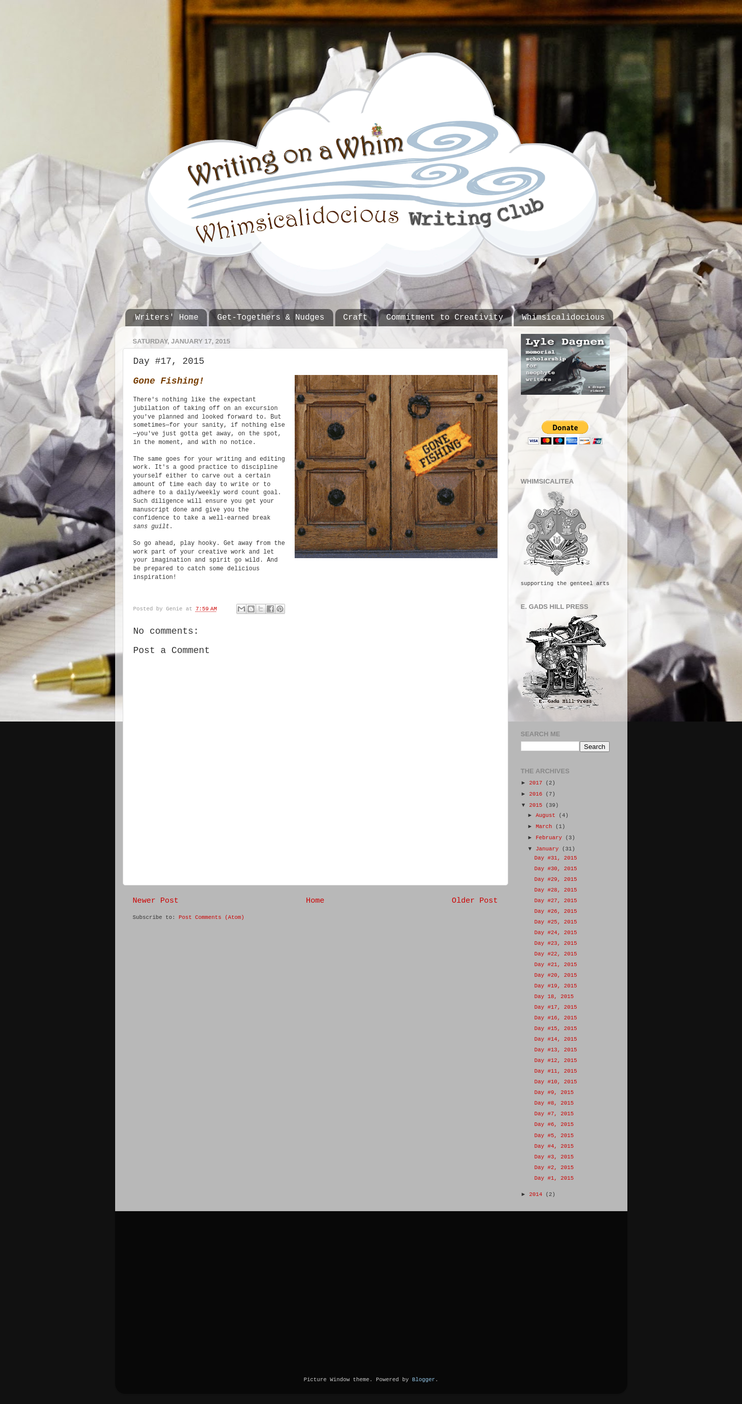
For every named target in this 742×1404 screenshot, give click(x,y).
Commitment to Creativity (444, 317)
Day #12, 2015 (555, 1060)
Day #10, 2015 (555, 1082)
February (550, 838)
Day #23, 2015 (555, 943)
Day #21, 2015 (555, 965)
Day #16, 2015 (555, 1018)
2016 (537, 794)
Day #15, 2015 (555, 1028)
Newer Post (156, 900)
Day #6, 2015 (554, 1124)
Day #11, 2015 (555, 1071)
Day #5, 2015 (554, 1136)
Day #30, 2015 (555, 869)
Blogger (423, 1380)
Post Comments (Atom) (211, 917)
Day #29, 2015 (555, 879)
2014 (537, 1194)
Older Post (475, 900)
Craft (355, 317)
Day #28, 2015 (555, 890)
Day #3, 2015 (554, 1157)
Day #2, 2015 (554, 1168)
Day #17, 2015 (555, 1007)
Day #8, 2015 (554, 1103)
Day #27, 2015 (555, 901)
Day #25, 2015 (555, 922)
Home (315, 900)
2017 (537, 783)
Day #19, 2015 (555, 986)
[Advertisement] (209, 1279)
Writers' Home (167, 317)
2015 (537, 805)
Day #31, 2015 (555, 858)
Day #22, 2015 (555, 954)
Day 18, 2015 (554, 997)
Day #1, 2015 (554, 1178)
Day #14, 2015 (555, 1039)
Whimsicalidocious (563, 317)
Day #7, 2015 (554, 1114)
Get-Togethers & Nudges (270, 317)
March (545, 827)
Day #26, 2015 (555, 911)
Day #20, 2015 (555, 975)
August (547, 815)
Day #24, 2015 (555, 933)
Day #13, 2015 (555, 1050)
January (549, 849)
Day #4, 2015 (554, 1146)
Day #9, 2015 (554, 1092)
